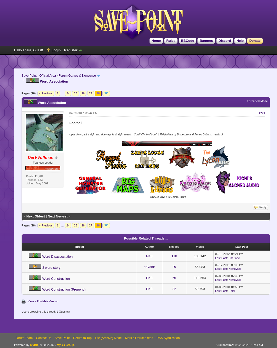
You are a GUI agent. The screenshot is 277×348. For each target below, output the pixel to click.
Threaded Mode (257, 101)
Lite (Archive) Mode (108, 338)
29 (174, 267)
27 (90, 93)
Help (240, 41)
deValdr (149, 267)
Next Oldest (35, 216)
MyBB (34, 344)
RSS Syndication (168, 338)
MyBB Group (65, 344)
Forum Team (24, 338)
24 (68, 93)
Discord (225, 41)
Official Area (47, 75)
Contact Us (43, 338)
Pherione (234, 258)
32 (174, 289)
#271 (262, 113)
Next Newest (57, 216)
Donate (255, 41)
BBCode (187, 41)
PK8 (149, 256)
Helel (232, 290)
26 (83, 93)
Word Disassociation (57, 256)
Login (56, 50)
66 (174, 278)
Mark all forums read (139, 338)
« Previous (46, 93)
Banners (206, 41)
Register (70, 50)
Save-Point (29, 75)
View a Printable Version (43, 301)
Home (156, 41)
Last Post (221, 258)
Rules (170, 41)
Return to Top (82, 338)
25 (75, 93)
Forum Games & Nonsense (77, 75)
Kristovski (235, 268)
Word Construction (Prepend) (64, 289)
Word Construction (56, 279)
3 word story (51, 268)
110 (174, 256)
